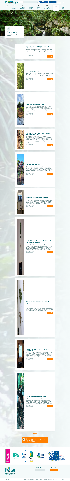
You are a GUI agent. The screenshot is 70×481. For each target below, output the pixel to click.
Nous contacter (54, 470)
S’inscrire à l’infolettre (40, 470)
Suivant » (36, 433)
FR (21, 2)
